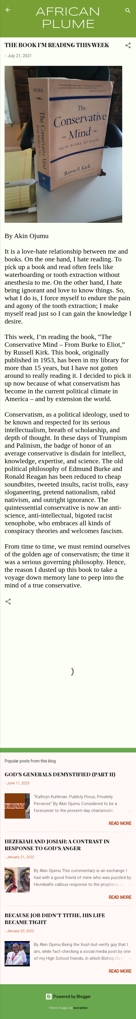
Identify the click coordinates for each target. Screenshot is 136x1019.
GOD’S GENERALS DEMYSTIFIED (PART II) (60, 774)
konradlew (80, 1008)
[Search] (128, 11)
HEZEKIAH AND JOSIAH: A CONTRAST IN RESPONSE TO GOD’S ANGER (57, 845)
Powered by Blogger (68, 996)
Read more (120, 823)
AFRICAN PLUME (68, 18)
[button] (128, 46)
